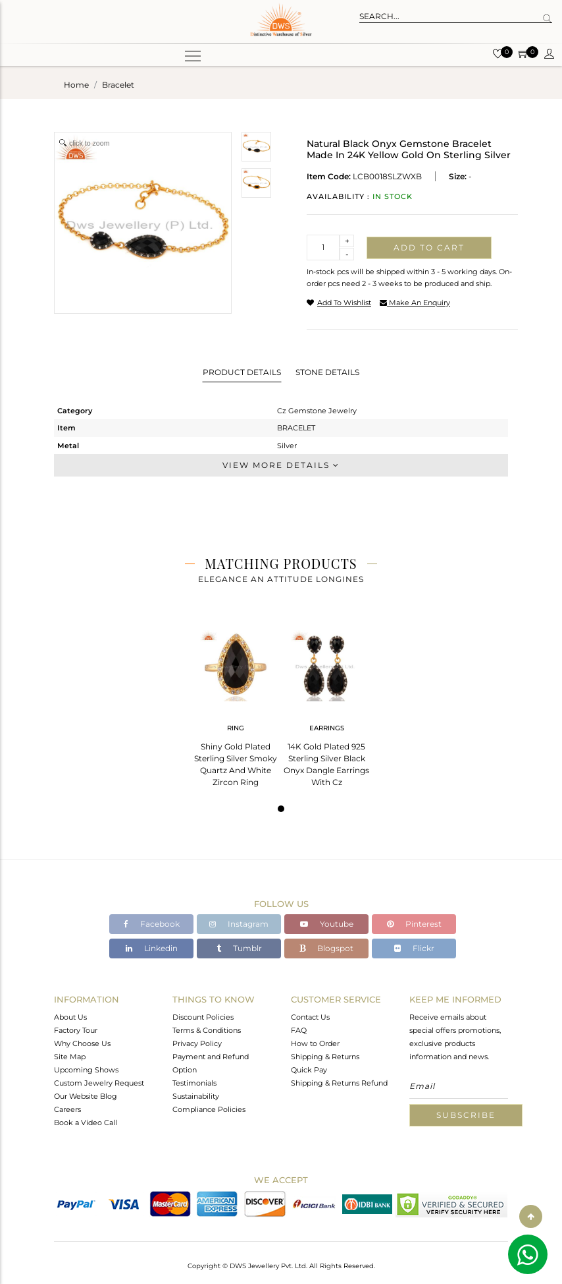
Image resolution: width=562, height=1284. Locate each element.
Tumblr (239, 948)
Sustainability (195, 1096)
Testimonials (194, 1083)
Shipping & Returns (325, 1056)
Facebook (152, 924)
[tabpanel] (235, 704)
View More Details (281, 465)
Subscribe (466, 1115)
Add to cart (429, 247)
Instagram (238, 924)
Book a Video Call (85, 1122)
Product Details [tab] (242, 372)
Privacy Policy (197, 1043)
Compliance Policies (208, 1109)
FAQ (299, 1030)
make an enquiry (415, 302)
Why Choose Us (82, 1043)
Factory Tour (75, 1030)
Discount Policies (203, 1017)
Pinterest (414, 924)
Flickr (414, 948)
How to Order (315, 1043)
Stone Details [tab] (327, 372)
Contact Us (310, 1017)
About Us (70, 1017)
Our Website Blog (85, 1096)
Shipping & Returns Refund (339, 1083)
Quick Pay (309, 1069)
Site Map (70, 1056)
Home (76, 85)
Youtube (326, 924)
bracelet (118, 85)
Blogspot (326, 948)
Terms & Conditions (206, 1030)
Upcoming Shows (86, 1069)
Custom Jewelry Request (99, 1083)
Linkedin (152, 948)
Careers (67, 1109)
